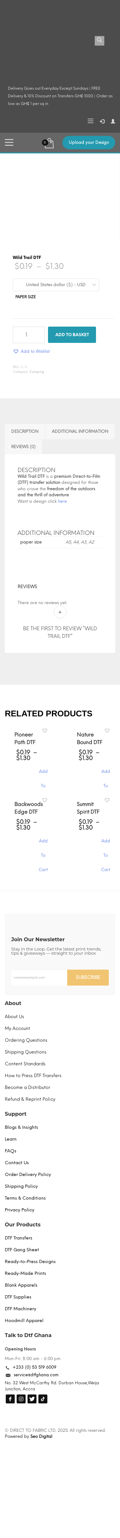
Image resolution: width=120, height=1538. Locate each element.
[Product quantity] (29, 335)
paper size (25, 297)
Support (16, 1114)
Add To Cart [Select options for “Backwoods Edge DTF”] (43, 844)
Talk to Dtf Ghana (28, 1335)
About (13, 1003)
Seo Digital (41, 1436)
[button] (31, 351)
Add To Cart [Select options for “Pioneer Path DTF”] (43, 774)
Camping (36, 372)
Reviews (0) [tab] (23, 446)
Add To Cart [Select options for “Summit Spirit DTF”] (105, 844)
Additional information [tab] (80, 431)
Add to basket (72, 334)
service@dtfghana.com (36, 1374)
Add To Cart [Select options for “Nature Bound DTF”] (105, 774)
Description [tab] (24, 431)
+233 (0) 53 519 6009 (34, 1367)
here (62, 501)
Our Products (23, 1225)
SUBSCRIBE (88, 977)
